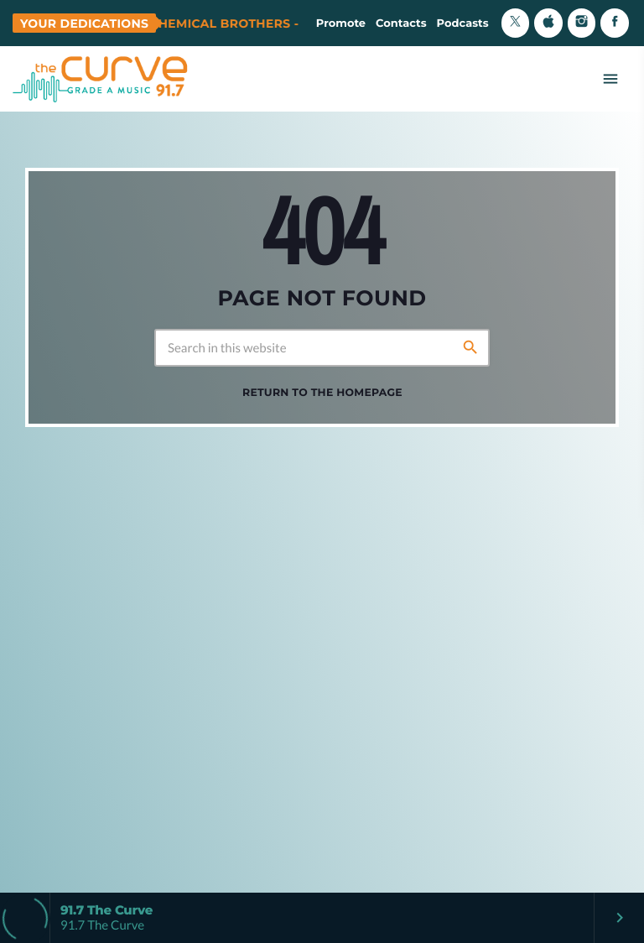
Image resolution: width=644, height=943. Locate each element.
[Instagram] (582, 23)
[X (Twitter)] (515, 23)
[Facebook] (614, 23)
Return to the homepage (322, 393)
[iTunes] (548, 23)
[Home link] (101, 78)
